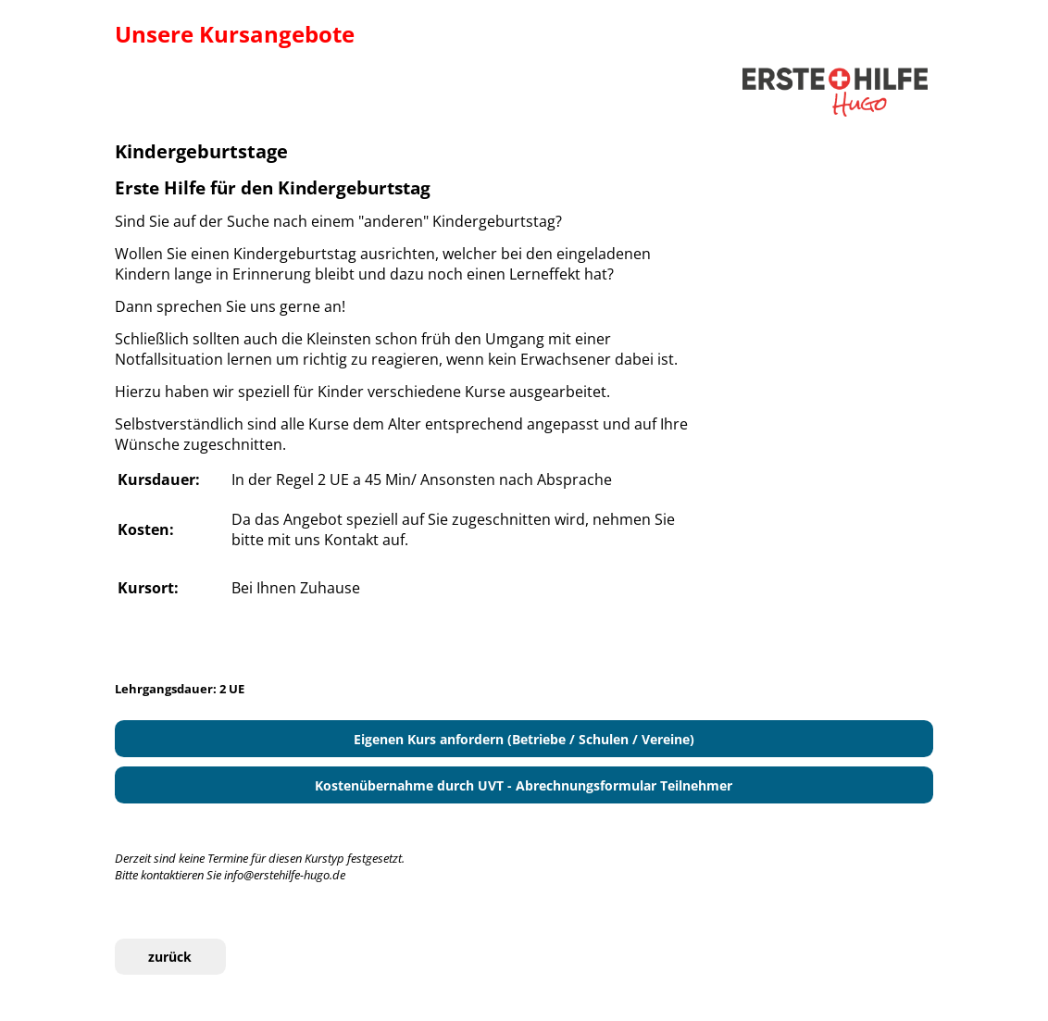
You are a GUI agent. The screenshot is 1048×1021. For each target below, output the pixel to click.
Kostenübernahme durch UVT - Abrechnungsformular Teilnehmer (523, 785)
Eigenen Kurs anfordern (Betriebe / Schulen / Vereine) (524, 739)
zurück (170, 956)
